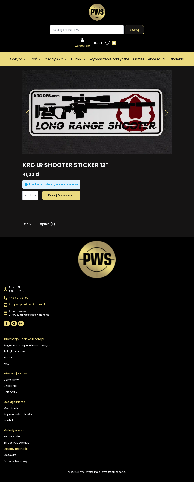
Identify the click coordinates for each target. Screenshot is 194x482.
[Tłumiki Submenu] (84, 59)
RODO (8, 357)
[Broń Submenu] (40, 59)
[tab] (27, 224)
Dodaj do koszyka (61, 195)
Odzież (138, 59)
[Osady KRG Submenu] (66, 59)
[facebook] (7, 323)
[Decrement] (25, 195)
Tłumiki (76, 59)
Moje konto (11, 408)
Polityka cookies (15, 351)
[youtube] (14, 323)
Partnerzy (10, 392)
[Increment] (35, 195)
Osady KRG (53, 59)
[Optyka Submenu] (25, 59)
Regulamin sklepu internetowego (27, 345)
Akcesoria (156, 59)
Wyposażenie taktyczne (109, 59)
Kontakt (9, 420)
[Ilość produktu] (30, 195)
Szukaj (134, 30)
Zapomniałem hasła (18, 414)
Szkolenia (176, 59)
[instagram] (21, 323)
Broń (33, 59)
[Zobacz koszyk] (105, 43)
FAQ (6, 364)
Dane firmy (11, 380)
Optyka (16, 59)
